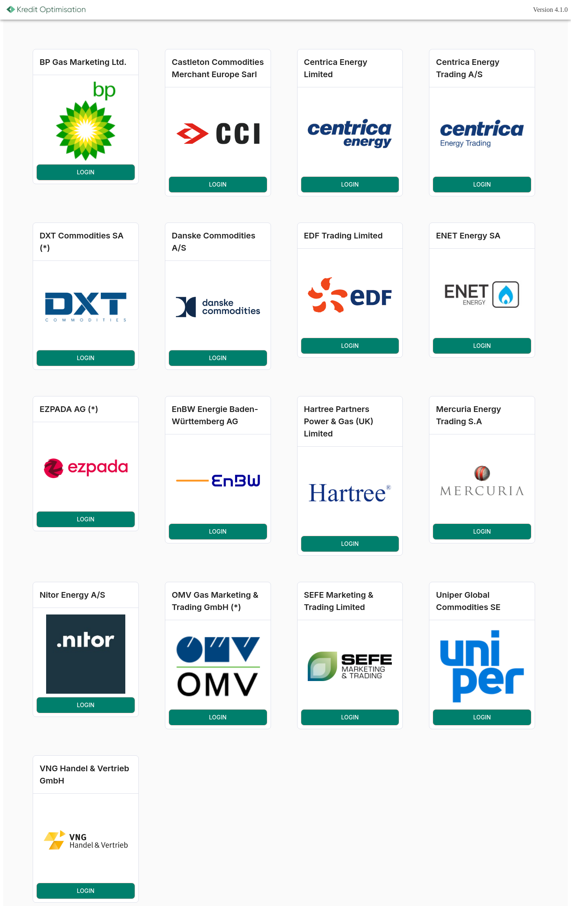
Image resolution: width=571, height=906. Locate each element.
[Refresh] (101, 10)
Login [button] (86, 172)
